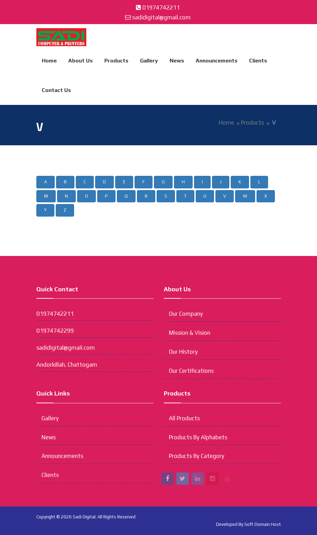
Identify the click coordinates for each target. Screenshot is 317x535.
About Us (80, 60)
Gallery (149, 60)
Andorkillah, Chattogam (66, 364)
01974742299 (55, 330)
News (177, 60)
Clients (258, 60)
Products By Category (196, 456)
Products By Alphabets (198, 437)
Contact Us (56, 90)
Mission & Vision (189, 332)
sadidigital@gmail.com (161, 17)
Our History (183, 351)
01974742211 (161, 7)
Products (116, 60)
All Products (184, 418)
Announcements (216, 60)
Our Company (186, 313)
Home (49, 60)
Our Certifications (191, 370)
